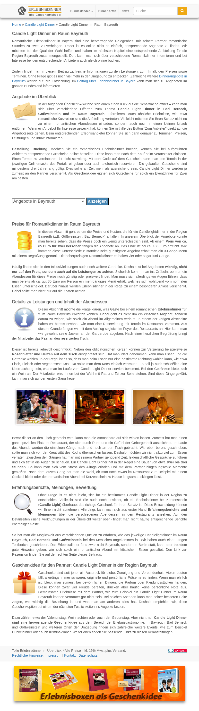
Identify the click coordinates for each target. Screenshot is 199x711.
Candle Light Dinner (40, 24)
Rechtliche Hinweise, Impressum (36, 655)
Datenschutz (87, 655)
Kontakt (70, 655)
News (125, 11)
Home (16, 24)
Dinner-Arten (107, 11)
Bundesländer (81, 11)
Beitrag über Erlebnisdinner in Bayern (106, 81)
